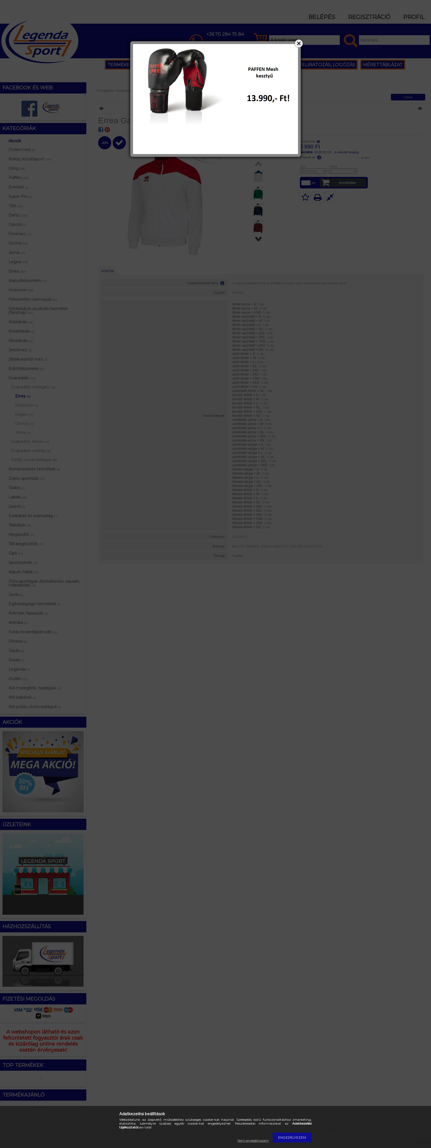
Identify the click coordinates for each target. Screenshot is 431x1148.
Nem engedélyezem (253, 1140)
